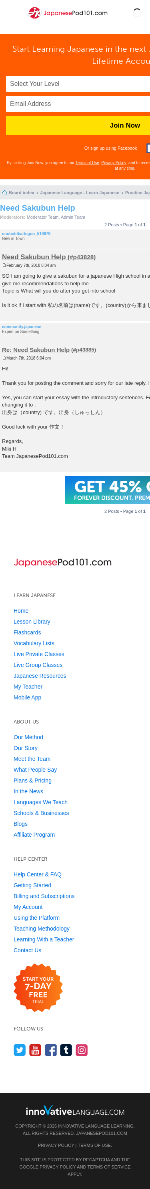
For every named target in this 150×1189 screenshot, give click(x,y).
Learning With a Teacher (44, 939)
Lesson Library (32, 621)
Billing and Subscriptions (44, 896)
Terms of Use (87, 163)
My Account (28, 907)
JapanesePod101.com (101, 1133)
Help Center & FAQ (38, 874)
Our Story (26, 748)
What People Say (35, 769)
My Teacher (28, 686)
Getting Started (32, 885)
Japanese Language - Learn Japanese (79, 192)
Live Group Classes (38, 665)
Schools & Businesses (41, 813)
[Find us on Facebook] (51, 1050)
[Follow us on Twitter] (20, 1050)
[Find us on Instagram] (82, 1050)
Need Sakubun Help (37, 207)
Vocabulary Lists (34, 643)
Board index (21, 192)
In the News (28, 791)
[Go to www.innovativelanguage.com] (75, 1109)
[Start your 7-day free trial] (38, 988)
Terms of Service (109, 1167)
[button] (137, 13)
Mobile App (27, 697)
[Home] (68, 19)
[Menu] (13, 13)
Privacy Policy (113, 163)
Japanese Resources (40, 676)
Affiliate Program (34, 834)
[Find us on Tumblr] (66, 1050)
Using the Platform (37, 918)
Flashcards (27, 632)
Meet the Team (32, 759)
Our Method (28, 737)
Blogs (21, 824)
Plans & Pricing (33, 780)
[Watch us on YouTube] (35, 1050)
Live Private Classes (39, 654)
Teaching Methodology (42, 928)
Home (21, 611)
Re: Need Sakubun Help (36, 349)
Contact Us (27, 950)
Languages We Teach (41, 802)
